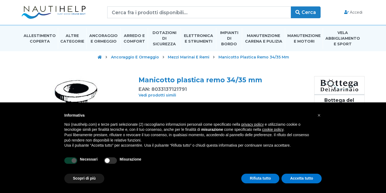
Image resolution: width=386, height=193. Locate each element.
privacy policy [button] (252, 124)
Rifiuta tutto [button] (260, 178)
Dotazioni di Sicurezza (164, 39)
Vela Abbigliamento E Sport (342, 39)
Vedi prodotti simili (157, 95)
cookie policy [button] (272, 129)
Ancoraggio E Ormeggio (103, 38)
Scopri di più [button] (84, 178)
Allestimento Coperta (40, 38)
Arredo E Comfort (134, 38)
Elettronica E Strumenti (198, 38)
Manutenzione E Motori (304, 38)
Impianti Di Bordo (229, 39)
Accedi (353, 12)
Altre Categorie (72, 38)
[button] (319, 115)
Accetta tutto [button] (301, 178)
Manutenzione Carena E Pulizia (263, 38)
